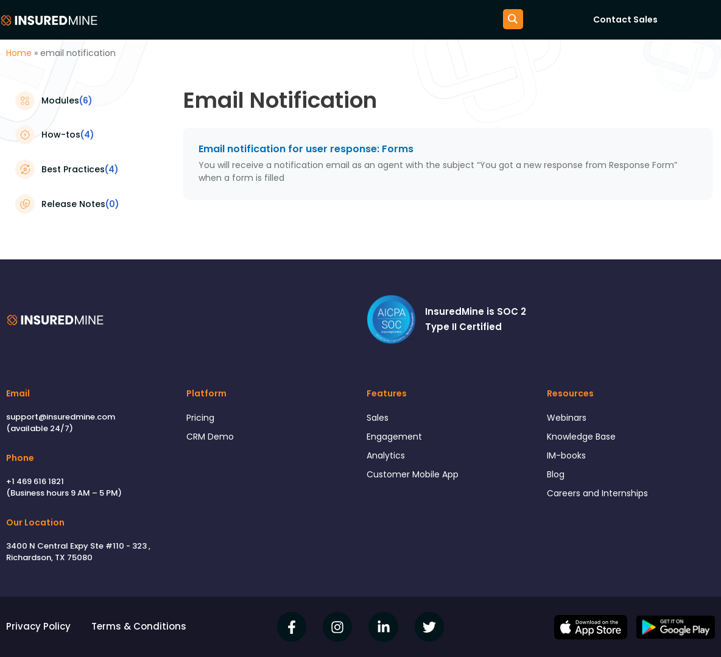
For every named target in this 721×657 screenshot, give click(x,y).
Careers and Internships (601, 497)
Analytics (387, 458)
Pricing (201, 418)
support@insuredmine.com (60, 417)
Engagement (396, 438)
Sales (379, 418)
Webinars (568, 418)
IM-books (567, 458)
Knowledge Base (584, 438)
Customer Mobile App (416, 477)
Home (19, 53)
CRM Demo (211, 438)
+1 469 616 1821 (35, 481)
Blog (556, 477)
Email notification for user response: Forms (306, 149)
